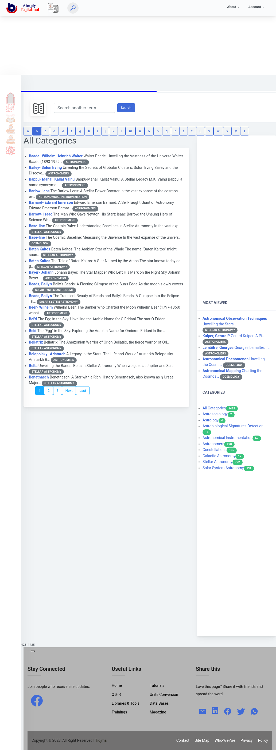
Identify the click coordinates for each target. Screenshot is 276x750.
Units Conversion (164, 694)
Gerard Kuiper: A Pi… (234, 336)
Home (10, 96)
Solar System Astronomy (228, 468)
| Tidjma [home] (100, 740)
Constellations (220, 450)
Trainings (119, 712)
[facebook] (37, 700)
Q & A (10, 118)
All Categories (220, 408)
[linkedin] (215, 710)
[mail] (203, 711)
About (231, 7)
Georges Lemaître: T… (236, 347)
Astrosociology (219, 414)
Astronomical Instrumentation (232, 438)
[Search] (73, 8)
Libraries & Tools (125, 703)
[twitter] (241, 711)
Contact (182, 740)
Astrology (214, 420)
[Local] (53, 8)
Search (126, 108)
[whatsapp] (254, 711)
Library (10, 139)
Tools (10, 128)
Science (10, 150)
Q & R (116, 694)
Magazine (158, 712)
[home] (23, 8)
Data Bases (159, 703)
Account (254, 7)
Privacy (246, 740)
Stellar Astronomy (223, 462)
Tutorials (10, 107)
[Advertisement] (136, 37)
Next (69, 391)
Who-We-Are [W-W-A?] (225, 740)
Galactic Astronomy (223, 456)
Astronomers (219, 444)
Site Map (202, 740)
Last (82, 391)
